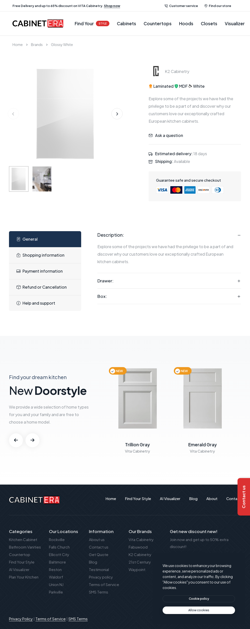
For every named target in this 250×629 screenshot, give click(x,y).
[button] (117, 113)
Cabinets (126, 23)
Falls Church (59, 547)
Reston (55, 569)
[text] (199, 610)
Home (17, 44)
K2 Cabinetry (140, 554)
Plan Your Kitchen (23, 577)
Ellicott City (59, 554)
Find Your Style (21, 562)
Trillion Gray (137, 444)
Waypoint (137, 569)
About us (97, 539)
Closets (209, 23)
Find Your (92, 23)
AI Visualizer (19, 569)
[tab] (45, 239)
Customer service (181, 6)
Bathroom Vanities (25, 547)
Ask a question (169, 135)
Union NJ (56, 584)
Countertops (158, 23)
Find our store (217, 6)
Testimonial (99, 569)
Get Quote (98, 554)
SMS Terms (98, 592)
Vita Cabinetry (141, 539)
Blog (93, 562)
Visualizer (235, 23)
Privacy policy (101, 577)
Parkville (56, 592)
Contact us (98, 547)
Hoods (186, 23)
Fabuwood (138, 547)
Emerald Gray (202, 444)
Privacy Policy (21, 618)
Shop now (112, 6)
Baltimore (57, 562)
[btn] (199, 598)
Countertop (19, 554)
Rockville (57, 539)
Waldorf (56, 577)
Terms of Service (104, 584)
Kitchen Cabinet (23, 539)
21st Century (140, 562)
